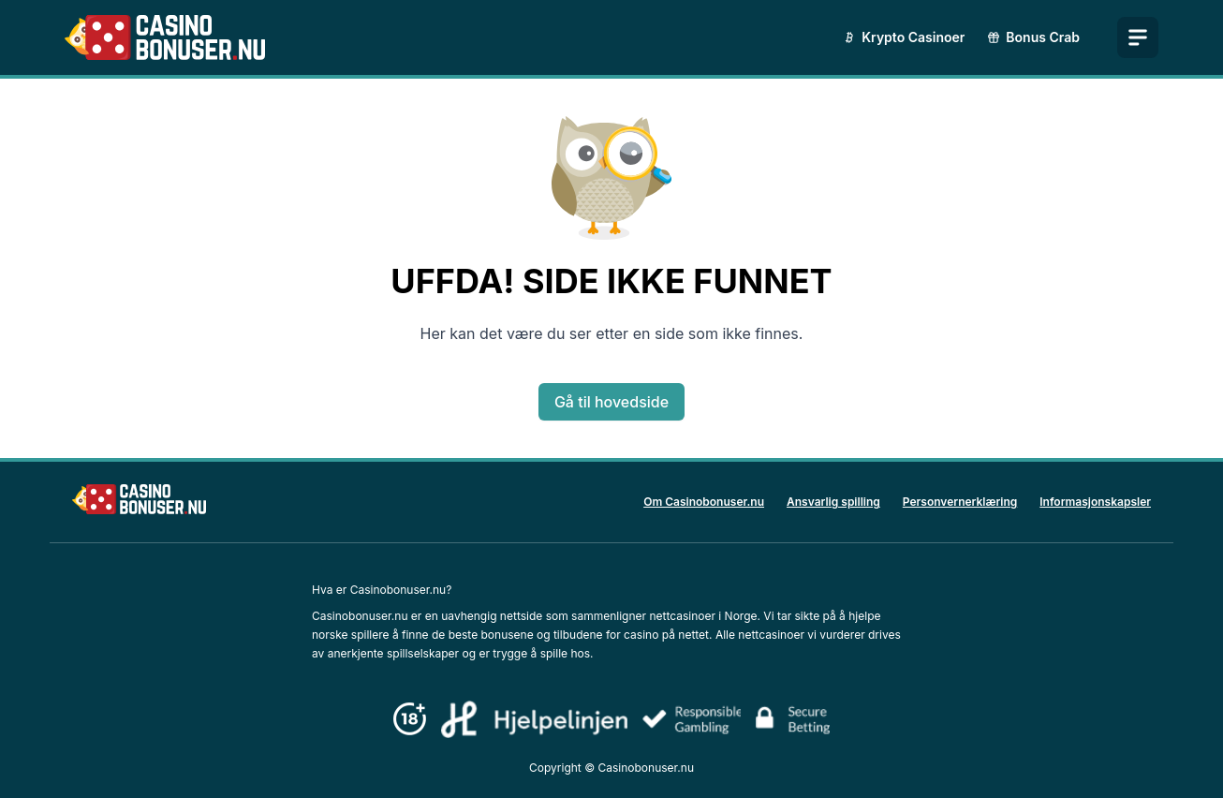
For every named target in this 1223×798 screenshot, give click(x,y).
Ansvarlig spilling (833, 502)
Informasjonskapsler (1095, 502)
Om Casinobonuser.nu (703, 502)
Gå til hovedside (611, 401)
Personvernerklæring (960, 502)
